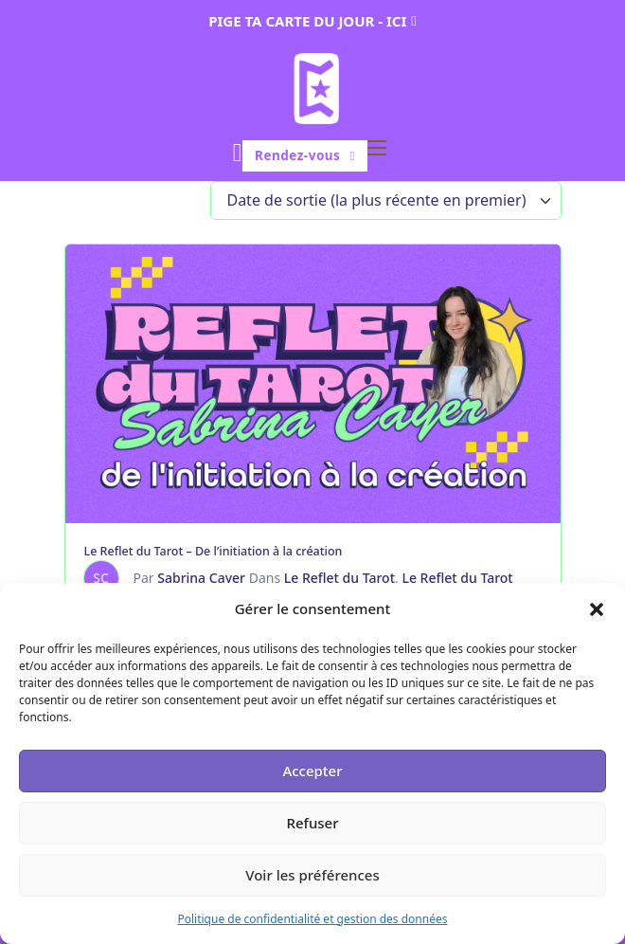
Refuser (312, 822)
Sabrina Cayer (201, 578)
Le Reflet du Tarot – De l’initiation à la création (213, 551)
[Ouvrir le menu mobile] (376, 147)
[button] (596, 609)
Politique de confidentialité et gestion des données (312, 919)
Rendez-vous (305, 155)
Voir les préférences (312, 874)
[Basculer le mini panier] (237, 153)
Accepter (312, 770)
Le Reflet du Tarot (339, 578)
